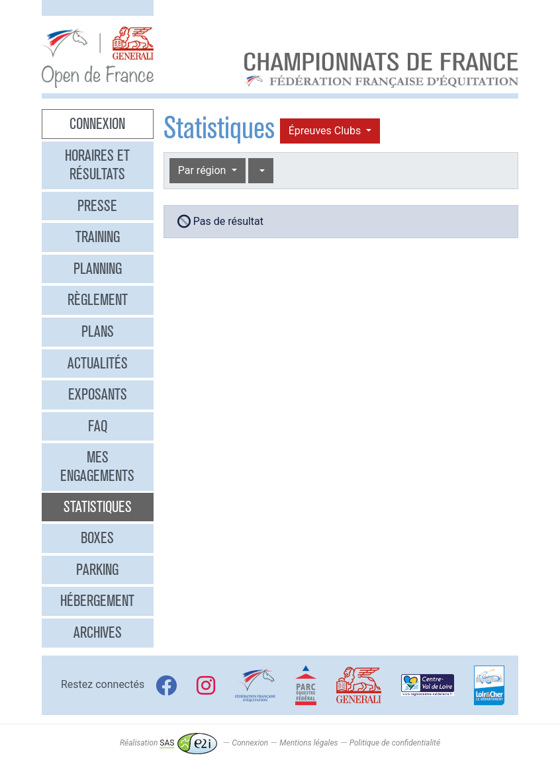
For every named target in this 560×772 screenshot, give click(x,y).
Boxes (97, 538)
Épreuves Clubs (326, 130)
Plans (97, 331)
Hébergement (97, 600)
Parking (97, 569)
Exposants (97, 394)
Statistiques (98, 506)
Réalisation (168, 743)
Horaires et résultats (97, 164)
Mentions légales (308, 743)
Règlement (98, 299)
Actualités (98, 363)
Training (97, 237)
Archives (97, 632)
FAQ (97, 426)
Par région (203, 170)
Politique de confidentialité (395, 743)
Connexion (97, 123)
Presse (97, 205)
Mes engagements (97, 466)
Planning (97, 268)
